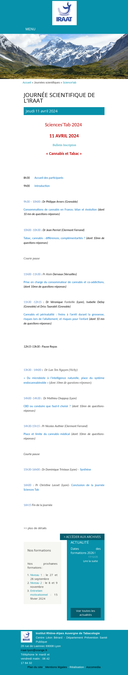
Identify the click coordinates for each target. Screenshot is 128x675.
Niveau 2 (36, 583)
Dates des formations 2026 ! (86, 551)
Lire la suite (90, 561)
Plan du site (35, 667)
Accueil (27, 82)
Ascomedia (93, 667)
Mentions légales (56, 667)
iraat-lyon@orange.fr (34, 650)
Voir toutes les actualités (85, 613)
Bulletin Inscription (64, 145)
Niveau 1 (36, 575)
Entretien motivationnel (39, 592)
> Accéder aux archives (82, 537)
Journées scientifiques (47, 82)
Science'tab (69, 82)
